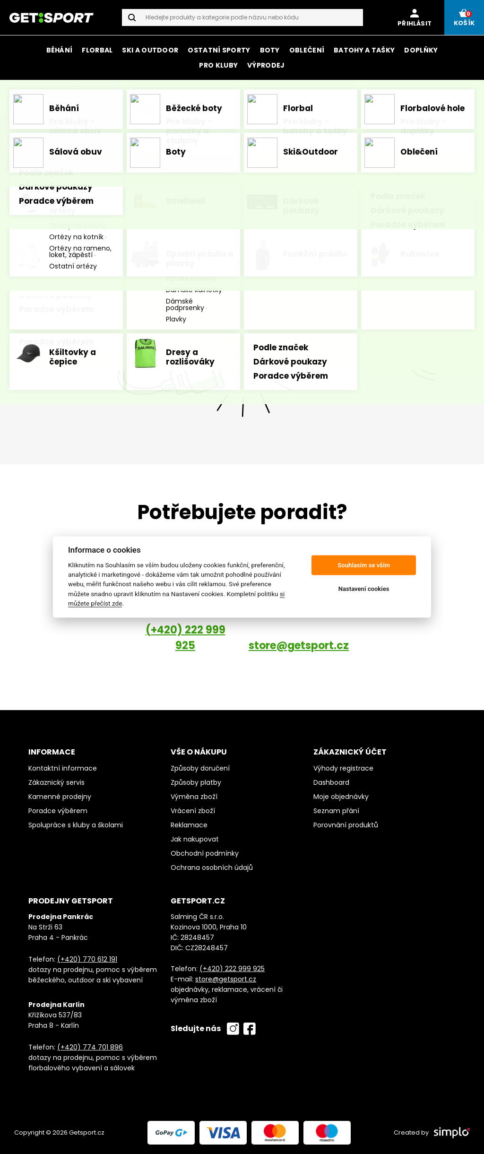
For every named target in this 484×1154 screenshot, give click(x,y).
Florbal (97, 50)
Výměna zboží (194, 796)
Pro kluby (218, 65)
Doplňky (421, 50)
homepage (362, 202)
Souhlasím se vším (363, 565)
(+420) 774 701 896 (90, 1047)
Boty (270, 50)
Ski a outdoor (150, 50)
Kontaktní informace (62, 768)
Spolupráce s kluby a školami (75, 825)
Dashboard (331, 782)
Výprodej (266, 65)
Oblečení (306, 50)
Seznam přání (336, 811)
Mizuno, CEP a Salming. (328, 103)
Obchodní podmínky (205, 853)
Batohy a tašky (364, 50)
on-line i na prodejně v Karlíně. (354, 92)
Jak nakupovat (195, 839)
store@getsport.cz (299, 645)
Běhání (59, 50)
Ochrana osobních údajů (212, 867)
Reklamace (189, 825)
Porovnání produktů (345, 825)
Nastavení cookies (363, 588)
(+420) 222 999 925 (185, 638)
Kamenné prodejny (59, 796)
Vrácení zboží (193, 811)
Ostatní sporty (219, 50)
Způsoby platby (196, 782)
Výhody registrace (343, 768)
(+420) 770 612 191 (87, 959)
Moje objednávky (341, 796)
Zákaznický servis (56, 782)
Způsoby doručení (200, 768)
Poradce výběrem (57, 811)
